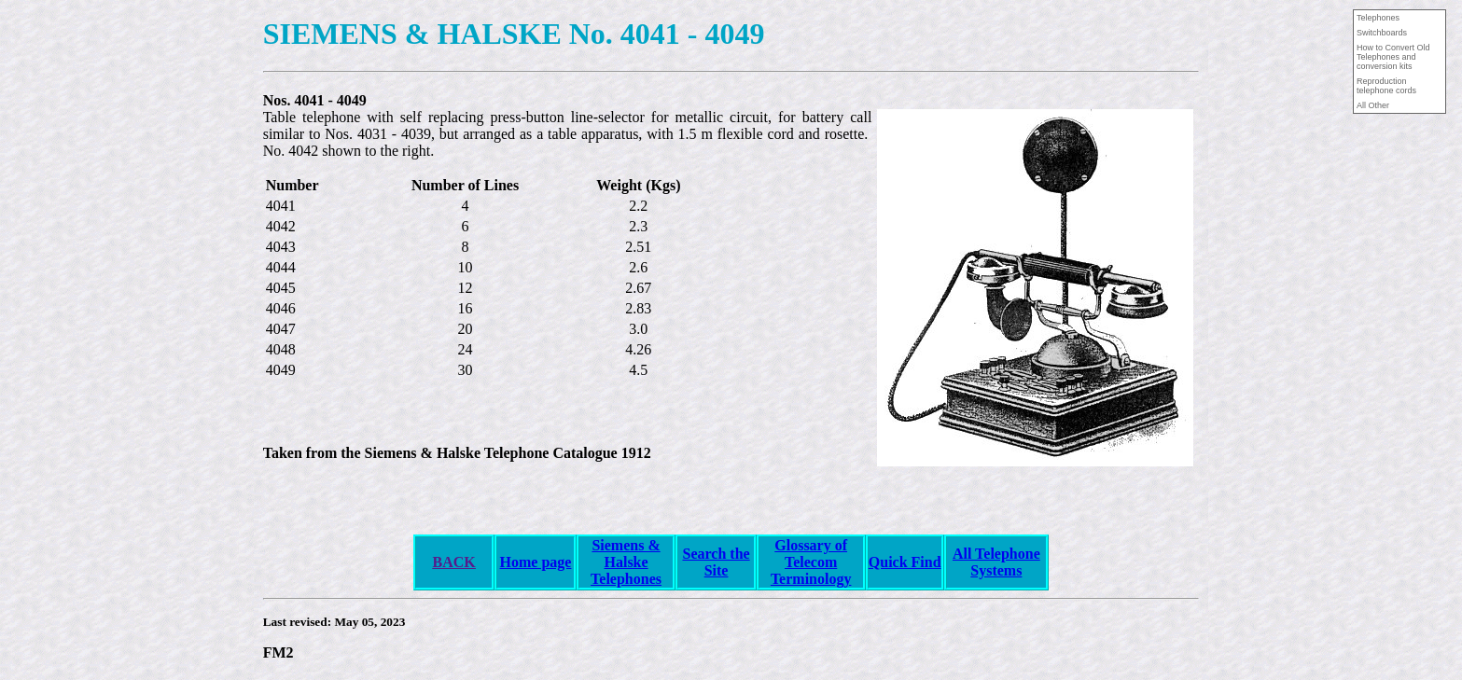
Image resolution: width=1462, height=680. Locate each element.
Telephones (626, 579)
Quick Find (905, 562)
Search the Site (715, 562)
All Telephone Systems (996, 562)
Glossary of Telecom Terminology (811, 562)
